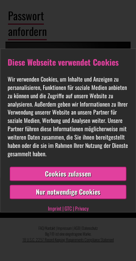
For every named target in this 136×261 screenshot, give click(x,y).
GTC (68, 208)
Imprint (54, 208)
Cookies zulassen (68, 174)
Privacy (81, 208)
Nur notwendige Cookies (68, 191)
